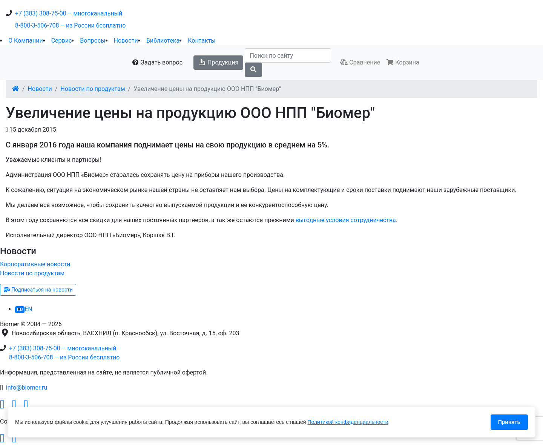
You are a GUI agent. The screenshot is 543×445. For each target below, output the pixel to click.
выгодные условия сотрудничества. (346, 220)
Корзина (402, 62)
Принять (509, 422)
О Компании (25, 40)
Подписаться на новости (38, 290)
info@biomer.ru (26, 387)
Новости (126, 40)
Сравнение (360, 62)
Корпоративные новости (35, 264)
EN (28, 309)
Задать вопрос (157, 62)
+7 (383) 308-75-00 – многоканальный (68, 13)
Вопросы (92, 40)
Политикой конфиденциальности (347, 422)
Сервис (61, 40)
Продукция (218, 62)
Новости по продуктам (92, 88)
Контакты (201, 40)
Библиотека (163, 40)
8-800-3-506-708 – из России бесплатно (70, 25)
